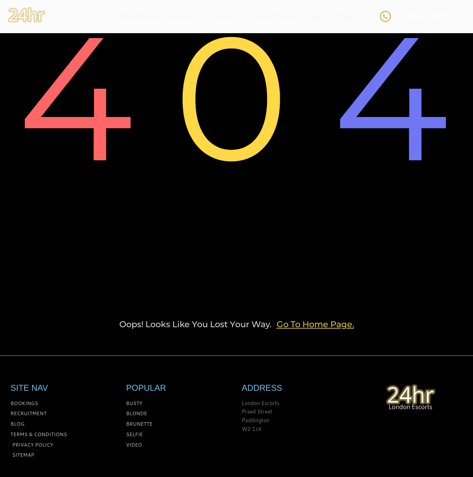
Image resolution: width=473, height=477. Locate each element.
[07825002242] (385, 16)
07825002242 (422, 15)
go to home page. (315, 324)
